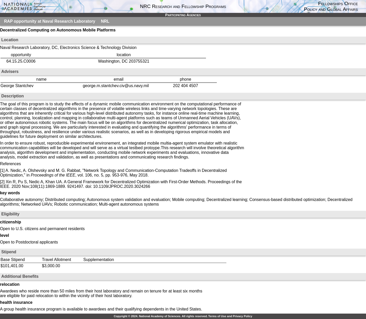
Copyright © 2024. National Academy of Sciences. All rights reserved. (161, 316)
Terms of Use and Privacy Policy (230, 316)
